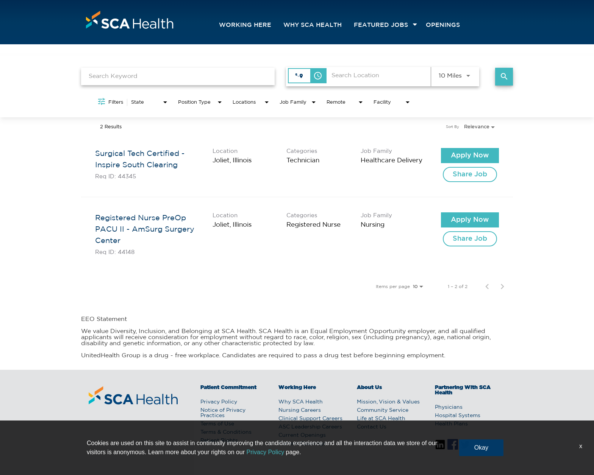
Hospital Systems (457, 415)
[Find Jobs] (504, 77)
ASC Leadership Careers (310, 427)
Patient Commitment (228, 387)
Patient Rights (219, 440)
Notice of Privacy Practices (222, 413)
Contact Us (371, 427)
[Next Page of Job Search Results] (502, 286)
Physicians (449, 407)
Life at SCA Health (381, 418)
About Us (369, 387)
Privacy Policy (218, 402)
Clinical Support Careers (310, 418)
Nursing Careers (299, 410)
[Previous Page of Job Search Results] (487, 286)
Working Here (245, 25)
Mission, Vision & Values (388, 402)
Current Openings (302, 435)
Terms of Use (217, 424)
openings (443, 25)
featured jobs (381, 25)
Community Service (382, 410)
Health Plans (451, 424)
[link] (297, 165)
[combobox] (178, 76)
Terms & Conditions (226, 432)
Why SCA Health (312, 25)
